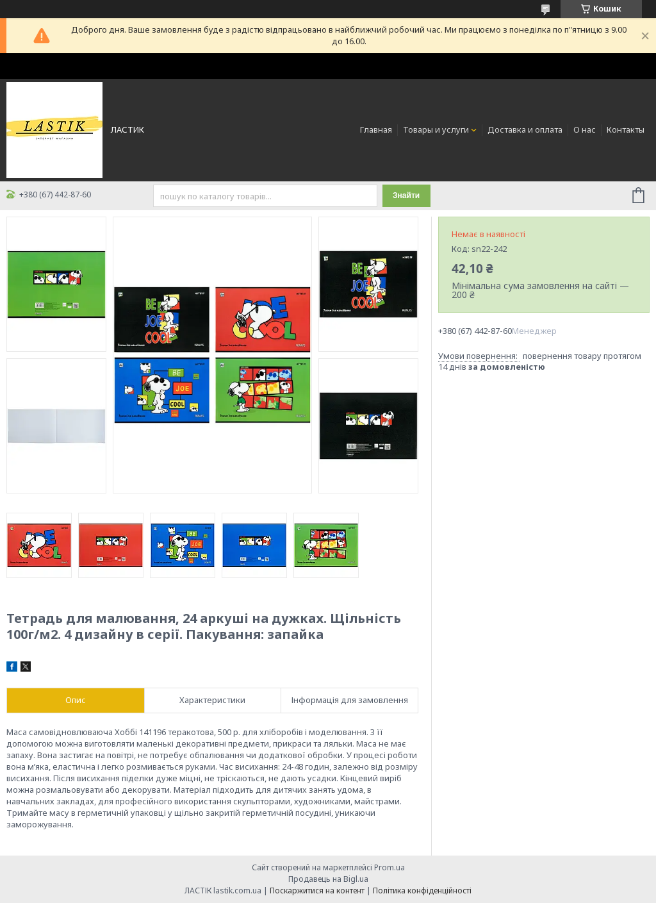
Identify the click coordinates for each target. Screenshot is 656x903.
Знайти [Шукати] (406, 195)
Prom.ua (389, 867)
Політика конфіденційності (422, 890)
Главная (376, 129)
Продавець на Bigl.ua (328, 879)
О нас (584, 129)
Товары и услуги (436, 129)
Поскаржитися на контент (317, 890)
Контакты (625, 129)
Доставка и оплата (525, 129)
